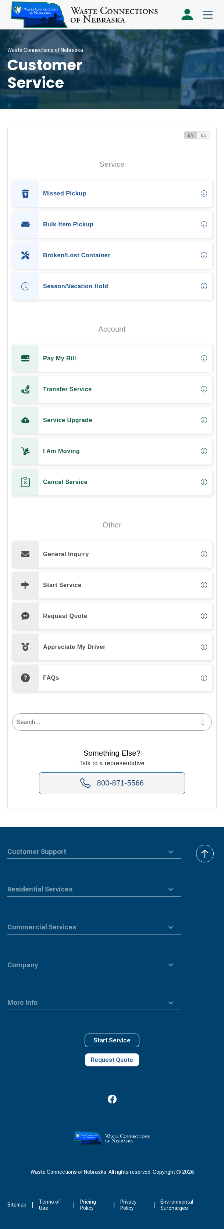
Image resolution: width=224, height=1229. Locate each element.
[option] (112, 193)
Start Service (112, 1040)
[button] (208, 15)
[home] (82, 14)
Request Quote (112, 1059)
